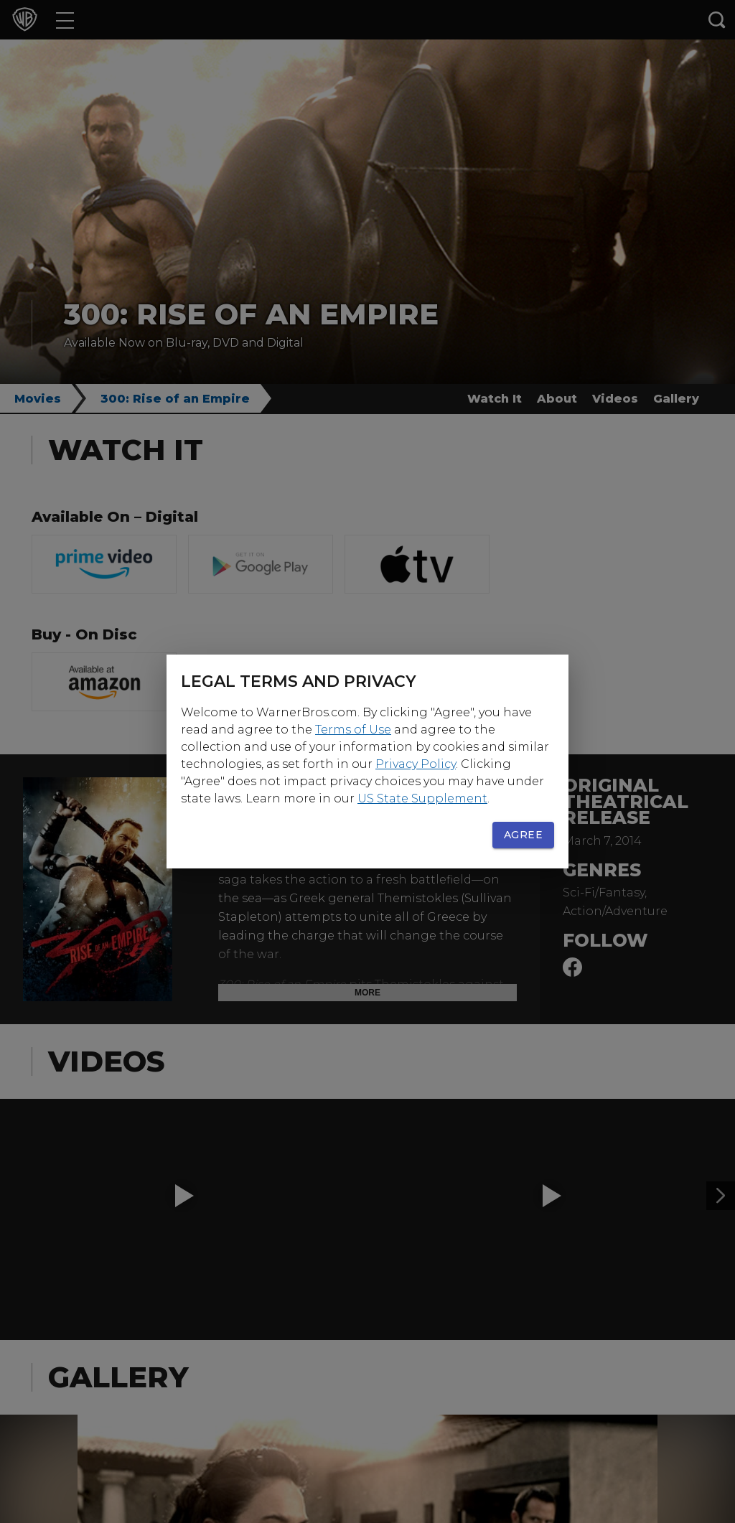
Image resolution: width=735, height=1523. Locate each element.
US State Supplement (422, 798)
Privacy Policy (415, 764)
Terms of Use (353, 729)
